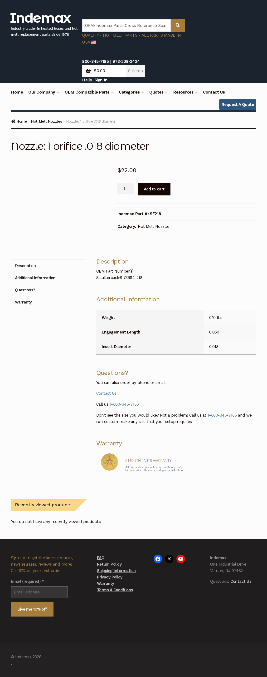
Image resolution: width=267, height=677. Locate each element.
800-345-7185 (95, 61)
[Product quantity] (125, 188)
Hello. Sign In (94, 80)
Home (17, 92)
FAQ (100, 557)
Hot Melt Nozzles (46, 121)
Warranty (105, 583)
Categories (129, 92)
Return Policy (109, 564)
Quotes (156, 92)
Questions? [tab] (25, 290)
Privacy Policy (109, 577)
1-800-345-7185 (124, 404)
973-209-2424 (126, 61)
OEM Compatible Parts (87, 92)
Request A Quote (237, 104)
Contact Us (214, 92)
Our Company (41, 92)
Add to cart (154, 189)
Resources (183, 92)
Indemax (40, 18)
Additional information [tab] (35, 277)
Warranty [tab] (23, 302)
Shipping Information (116, 570)
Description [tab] (25, 265)
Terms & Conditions (115, 589)
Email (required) (27, 581)
